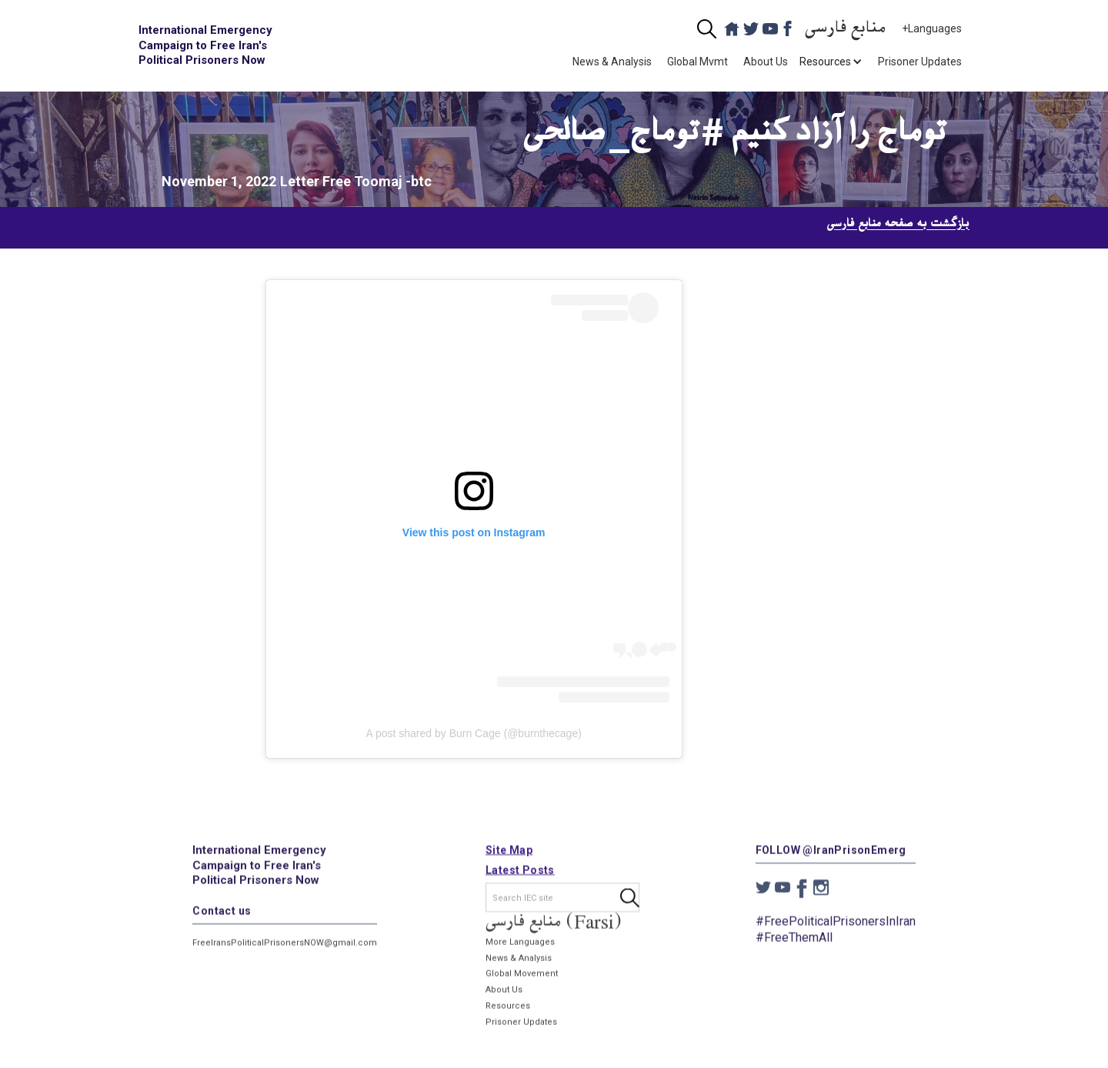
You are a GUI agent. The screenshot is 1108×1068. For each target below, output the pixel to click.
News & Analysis (612, 61)
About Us (765, 61)
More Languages (520, 950)
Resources (508, 1014)
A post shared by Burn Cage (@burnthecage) (473, 733)
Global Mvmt (697, 61)
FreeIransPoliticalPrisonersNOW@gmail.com (284, 950)
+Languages (932, 28)
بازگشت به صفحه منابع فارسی (898, 223)
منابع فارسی (845, 29)
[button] (825, 61)
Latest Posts (520, 878)
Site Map (509, 858)
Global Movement (522, 981)
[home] (207, 45)
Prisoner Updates (920, 61)
